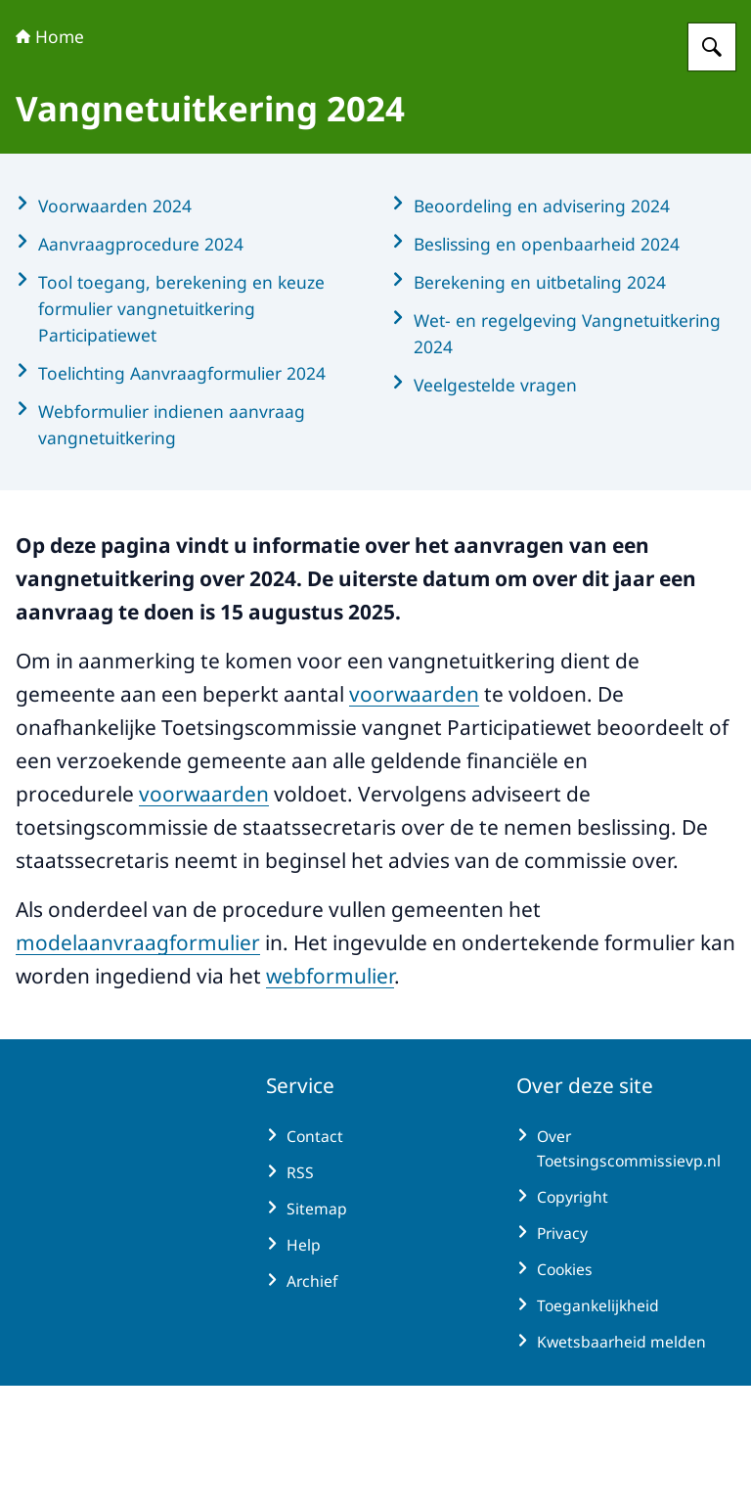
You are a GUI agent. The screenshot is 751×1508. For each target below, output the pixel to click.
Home (50, 158)
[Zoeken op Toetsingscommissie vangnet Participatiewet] (711, 169)
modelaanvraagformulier (138, 1064)
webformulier (330, 1098)
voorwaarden (414, 816)
